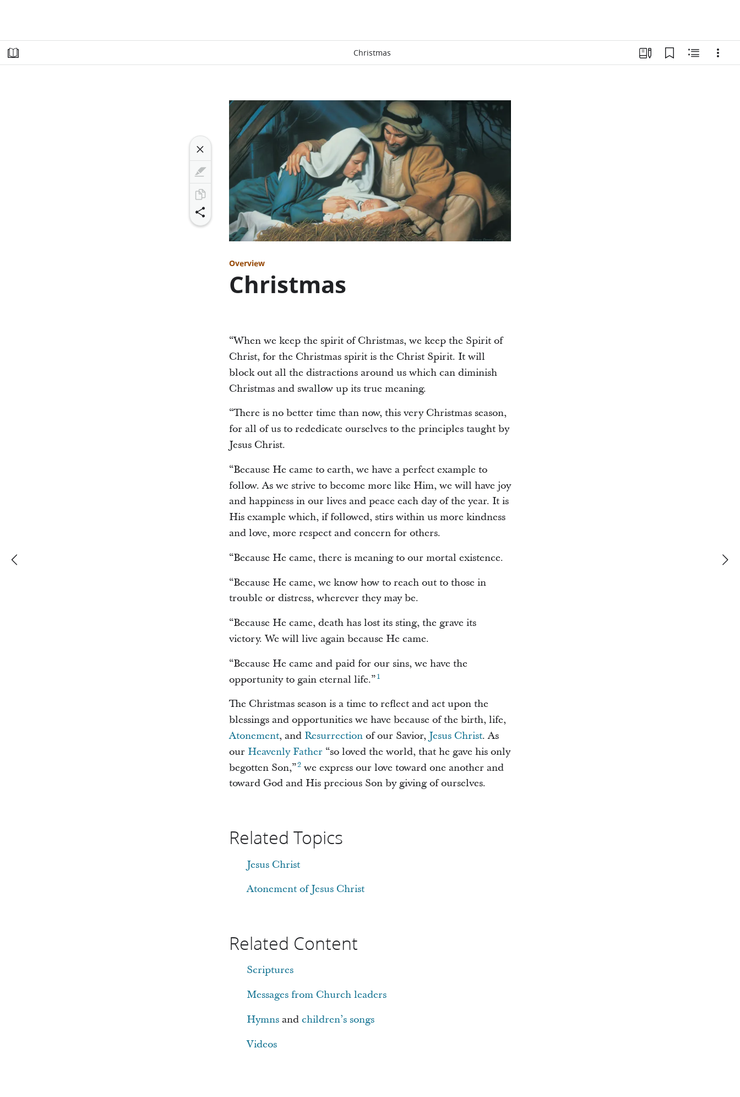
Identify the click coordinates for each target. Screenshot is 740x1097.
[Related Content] (694, 53)
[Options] (718, 53)
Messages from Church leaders (317, 995)
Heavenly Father (285, 752)
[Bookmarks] (670, 53)
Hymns (263, 1019)
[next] (725, 560)
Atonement (254, 736)
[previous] (15, 560)
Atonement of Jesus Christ (305, 889)
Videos (262, 1044)
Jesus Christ (455, 736)
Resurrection (333, 736)
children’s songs (338, 1019)
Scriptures (270, 970)
